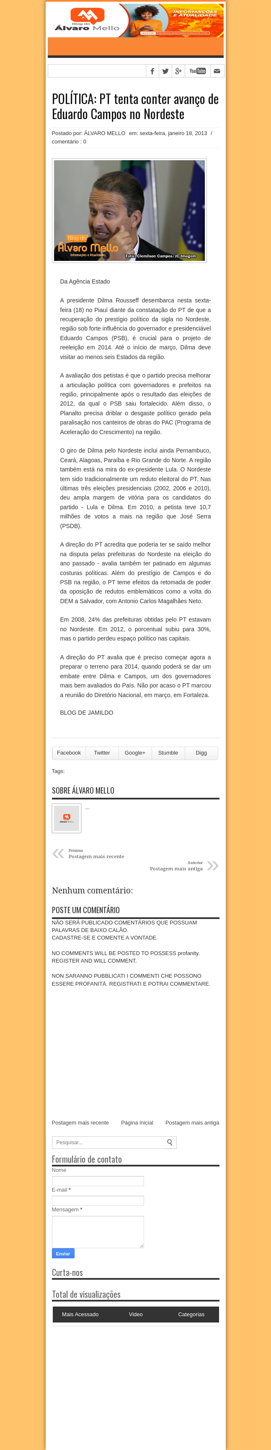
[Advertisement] (104, 1378)
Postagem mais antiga (192, 1122)
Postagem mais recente (80, 1122)
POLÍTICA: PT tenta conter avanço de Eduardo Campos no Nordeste (135, 106)
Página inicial (137, 1122)
